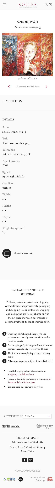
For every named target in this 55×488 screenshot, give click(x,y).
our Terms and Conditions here (29, 380)
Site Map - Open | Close (28, 437)
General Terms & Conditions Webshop (27, 447)
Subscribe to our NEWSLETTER (27, 441)
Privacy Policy (27, 451)
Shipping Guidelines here (21, 374)
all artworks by (27, 86)
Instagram (30, 460)
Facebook (24, 460)
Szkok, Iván (27, 22)
